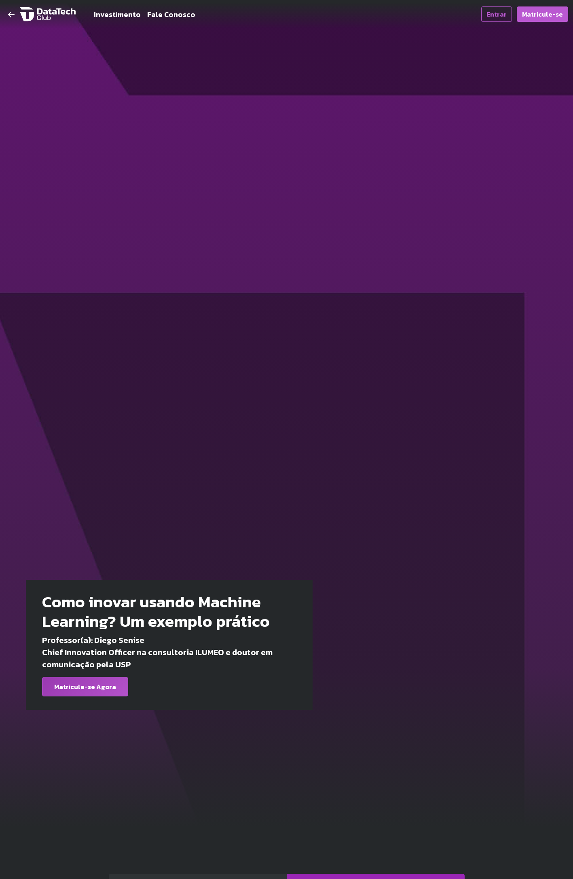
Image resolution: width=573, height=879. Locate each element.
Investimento (117, 14)
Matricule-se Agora (85, 687)
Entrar (496, 14)
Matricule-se (542, 14)
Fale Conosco (171, 14)
